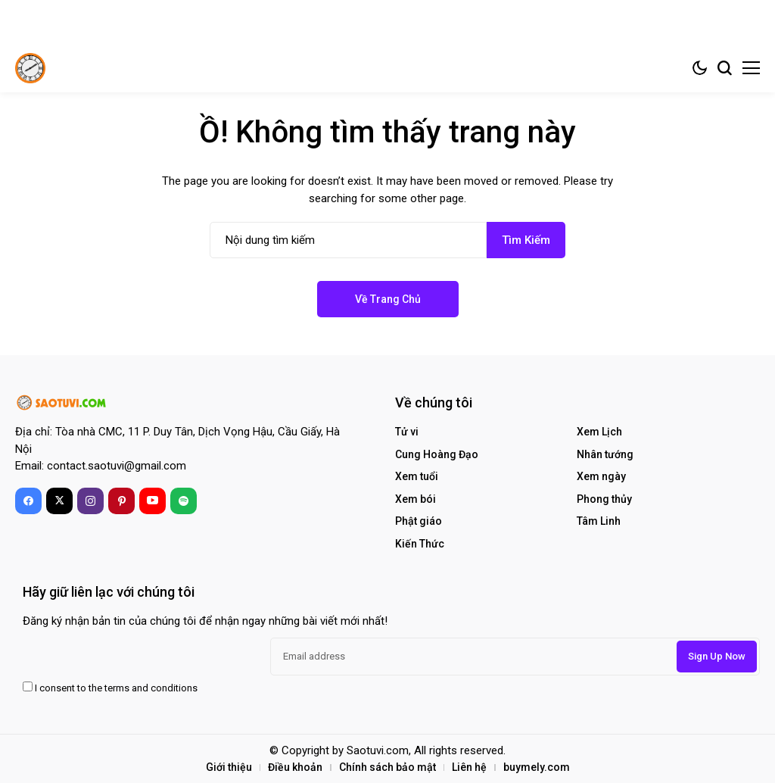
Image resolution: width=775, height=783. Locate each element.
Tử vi (407, 432)
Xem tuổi (416, 476)
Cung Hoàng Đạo (436, 454)
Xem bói (415, 499)
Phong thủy (604, 499)
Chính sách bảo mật (387, 767)
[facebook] (28, 501)
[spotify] (183, 501)
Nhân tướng (605, 454)
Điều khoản (295, 767)
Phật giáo (418, 521)
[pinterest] (121, 501)
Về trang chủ (388, 299)
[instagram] (90, 501)
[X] (59, 501)
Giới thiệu (229, 767)
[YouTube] (152, 501)
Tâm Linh (599, 521)
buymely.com (536, 767)
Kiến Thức (419, 544)
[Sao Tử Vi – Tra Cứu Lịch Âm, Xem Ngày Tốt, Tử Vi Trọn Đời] (30, 68)
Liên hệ (469, 767)
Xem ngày (601, 476)
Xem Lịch (599, 432)
